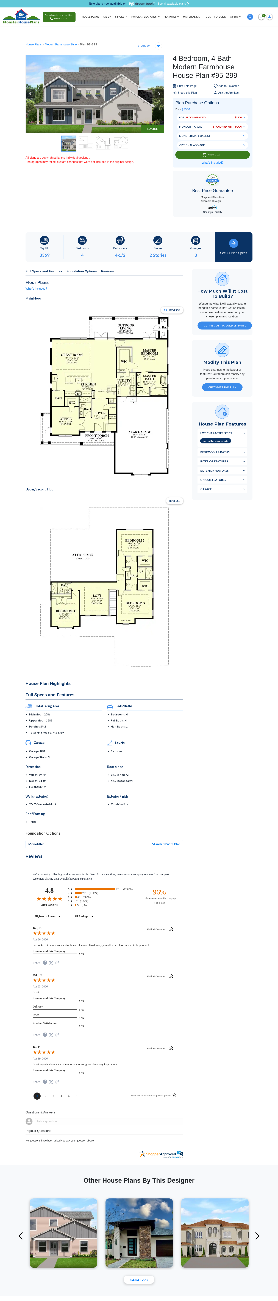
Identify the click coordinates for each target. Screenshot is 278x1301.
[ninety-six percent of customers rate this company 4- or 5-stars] (159, 896)
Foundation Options (81, 271)
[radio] (104, 889)
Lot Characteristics (216, 433)
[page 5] (69, 1096)
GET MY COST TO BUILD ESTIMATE (225, 325)
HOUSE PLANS (90, 16)
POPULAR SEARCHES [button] (144, 16)
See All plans (139, 1279)
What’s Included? (212, 162)
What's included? (36, 288)
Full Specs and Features (44, 271)
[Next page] (77, 1096)
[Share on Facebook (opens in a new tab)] (45, 963)
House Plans (34, 44)
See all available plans (173, 4)
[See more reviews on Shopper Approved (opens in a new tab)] (57, 962)
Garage (206, 489)
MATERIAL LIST (192, 16)
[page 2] (45, 1096)
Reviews (107, 271)
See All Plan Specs (233, 247)
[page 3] (53, 1096)
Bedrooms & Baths (215, 452)
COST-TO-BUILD (216, 16)
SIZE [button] (106, 16)
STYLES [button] (120, 16)
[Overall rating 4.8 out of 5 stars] (49, 898)
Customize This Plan (222, 387)
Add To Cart (212, 155)
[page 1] (37, 1096)
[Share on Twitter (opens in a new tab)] (51, 962)
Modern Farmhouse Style (61, 44)
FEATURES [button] (170, 16)
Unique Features (213, 479)
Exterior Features (214, 470)
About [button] (234, 16)
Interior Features (214, 461)
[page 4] (61, 1096)
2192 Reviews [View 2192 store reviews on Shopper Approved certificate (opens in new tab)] (53, 904)
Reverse (152, 128)
